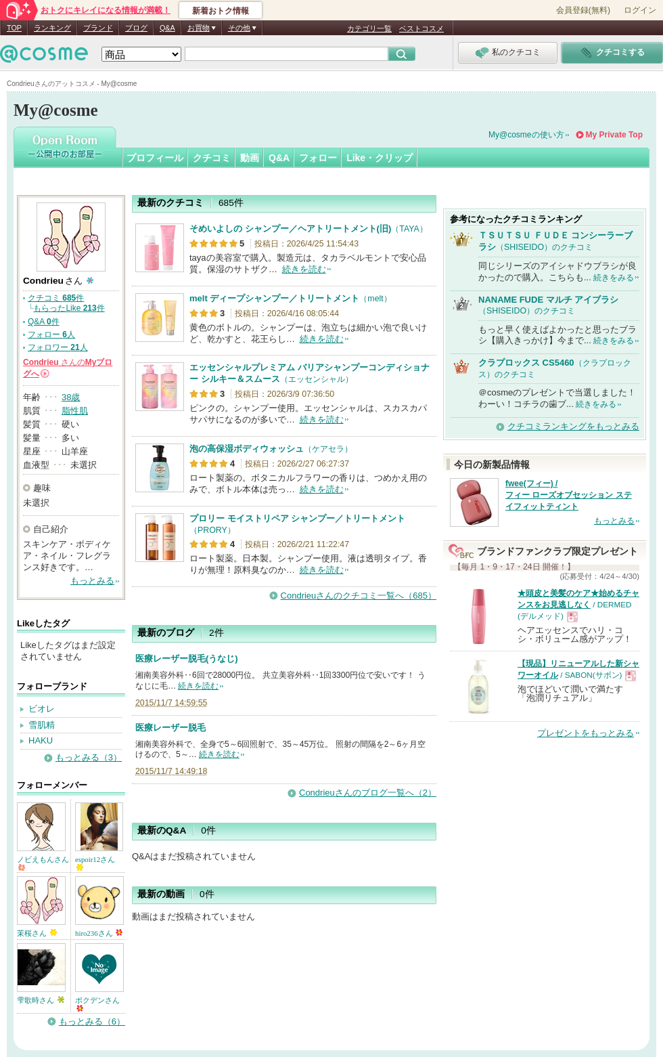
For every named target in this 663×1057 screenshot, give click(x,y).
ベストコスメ (421, 28)
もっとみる (92, 581)
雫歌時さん (40, 1000)
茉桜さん (37, 933)
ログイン (640, 10)
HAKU (40, 740)
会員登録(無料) (583, 10)
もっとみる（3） (88, 757)
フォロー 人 (51, 334)
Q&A (167, 28)
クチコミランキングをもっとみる (573, 426)
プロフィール (155, 157)
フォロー (318, 157)
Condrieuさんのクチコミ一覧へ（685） (358, 595)
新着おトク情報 (220, 11)
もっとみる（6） (92, 1021)
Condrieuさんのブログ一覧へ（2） (367, 793)
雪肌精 (41, 725)
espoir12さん (95, 863)
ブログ (136, 28)
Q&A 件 (44, 321)
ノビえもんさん (43, 863)
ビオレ (41, 709)
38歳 (71, 397)
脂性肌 (75, 411)
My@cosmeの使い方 (526, 134)
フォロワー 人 (58, 347)
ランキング (52, 28)
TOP (14, 28)
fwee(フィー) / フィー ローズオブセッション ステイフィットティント (568, 495)
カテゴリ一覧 (369, 28)
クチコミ (212, 157)
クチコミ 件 (56, 298)
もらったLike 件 (68, 308)
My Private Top (614, 134)
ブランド (98, 28)
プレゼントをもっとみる (585, 733)
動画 (249, 157)
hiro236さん (98, 933)
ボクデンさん (97, 1004)
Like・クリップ (379, 157)
